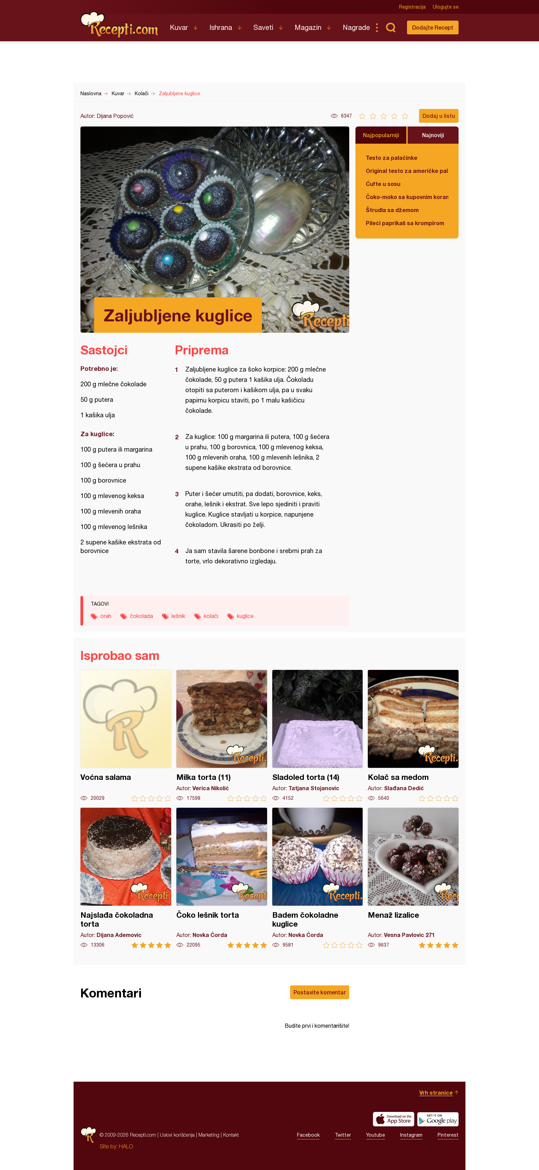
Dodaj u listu (438, 115)
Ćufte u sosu (383, 183)
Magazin (308, 27)
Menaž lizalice (413, 878)
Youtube (375, 1135)
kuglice (245, 616)
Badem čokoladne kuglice (317, 878)
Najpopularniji (381, 135)
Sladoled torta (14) (317, 736)
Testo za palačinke (391, 157)
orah (105, 616)
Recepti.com (120, 24)
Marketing (208, 1135)
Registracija (412, 7)
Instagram (411, 1135)
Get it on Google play (438, 1119)
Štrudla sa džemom (392, 210)
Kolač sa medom (413, 736)
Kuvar (179, 27)
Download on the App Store (393, 1119)
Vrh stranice (436, 1092)
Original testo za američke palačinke (407, 170)
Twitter (343, 1135)
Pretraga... (390, 27)
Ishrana (220, 27)
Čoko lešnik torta (221, 878)
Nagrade (356, 27)
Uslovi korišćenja (177, 1135)
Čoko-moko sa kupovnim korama (407, 197)
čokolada (141, 616)
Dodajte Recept (432, 27)
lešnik (178, 616)
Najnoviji (433, 135)
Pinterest (448, 1135)
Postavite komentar (320, 992)
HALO (126, 1146)
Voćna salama (125, 736)
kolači (211, 616)
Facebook (308, 1135)
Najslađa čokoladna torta (125, 878)
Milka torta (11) (221, 736)
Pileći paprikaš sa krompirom (405, 223)
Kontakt (231, 1135)
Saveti (263, 27)
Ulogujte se (446, 7)
